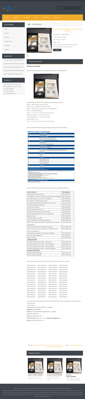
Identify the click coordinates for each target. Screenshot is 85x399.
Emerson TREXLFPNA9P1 (35, 375)
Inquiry (57, 50)
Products (26, 17)
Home (6, 17)
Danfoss (7, 49)
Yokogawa (7, 45)
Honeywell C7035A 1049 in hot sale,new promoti (14, 63)
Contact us (57, 17)
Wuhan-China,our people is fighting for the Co (13, 67)
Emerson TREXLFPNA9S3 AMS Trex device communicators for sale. (49, 345)
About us (16, 17)
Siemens (7, 33)
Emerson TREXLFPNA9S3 (54, 375)
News (36, 17)
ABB (6, 29)
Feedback (46, 17)
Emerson (7, 37)
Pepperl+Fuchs (8, 41)
